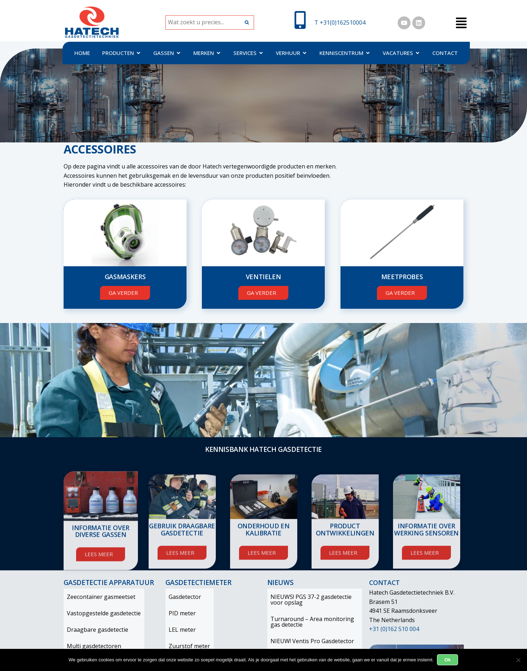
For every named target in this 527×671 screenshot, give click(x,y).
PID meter (179, 613)
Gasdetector (181, 597)
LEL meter (179, 630)
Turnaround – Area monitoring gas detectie (314, 622)
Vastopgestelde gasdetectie (101, 613)
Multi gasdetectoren (91, 646)
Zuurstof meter (186, 646)
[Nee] (518, 660)
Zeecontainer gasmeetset (98, 597)
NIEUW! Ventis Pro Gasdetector (309, 641)
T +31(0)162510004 (340, 22)
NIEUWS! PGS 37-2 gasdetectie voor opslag (307, 599)
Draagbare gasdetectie (94, 630)
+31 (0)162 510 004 (394, 629)
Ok (448, 659)
